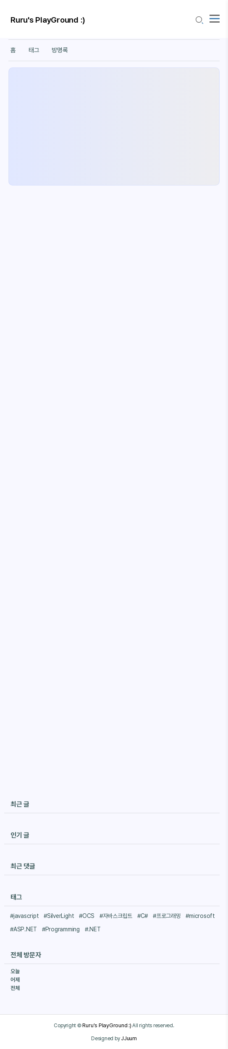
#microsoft (200, 915)
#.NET (93, 929)
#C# (142, 915)
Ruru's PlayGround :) (47, 20)
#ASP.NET (23, 929)
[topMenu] (215, 18)
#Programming (61, 929)
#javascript (24, 915)
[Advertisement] (114, 126)
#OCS (86, 915)
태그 (34, 50)
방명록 (60, 50)
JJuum (129, 1038)
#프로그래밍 (167, 915)
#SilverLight (59, 915)
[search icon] (199, 20)
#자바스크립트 (116, 915)
